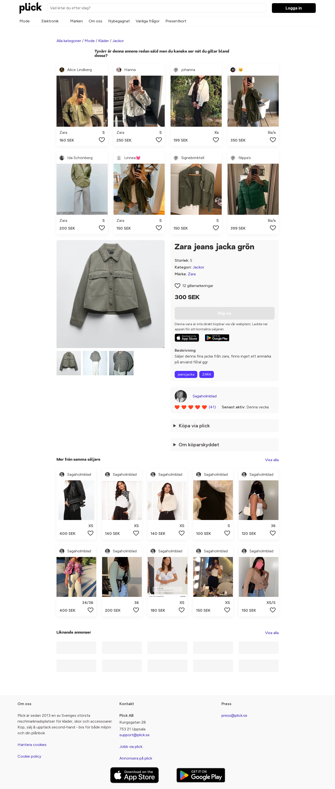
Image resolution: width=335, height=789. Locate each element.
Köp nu (224, 313)
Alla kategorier (69, 40)
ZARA (206, 374)
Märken (76, 21)
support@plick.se (134, 735)
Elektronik (49, 21)
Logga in (294, 8)
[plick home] (30, 8)
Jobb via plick (130, 746)
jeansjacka (186, 374)
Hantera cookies (32, 744)
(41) (212, 407)
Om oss (95, 21)
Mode (24, 21)
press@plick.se (234, 715)
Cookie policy (29, 756)
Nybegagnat (119, 21)
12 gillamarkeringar (197, 285)
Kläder (103, 40)
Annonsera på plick (135, 758)
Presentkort (175, 21)
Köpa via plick (194, 426)
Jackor (118, 40)
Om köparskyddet (199, 445)
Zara (192, 274)
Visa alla (272, 459)
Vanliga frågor (148, 21)
